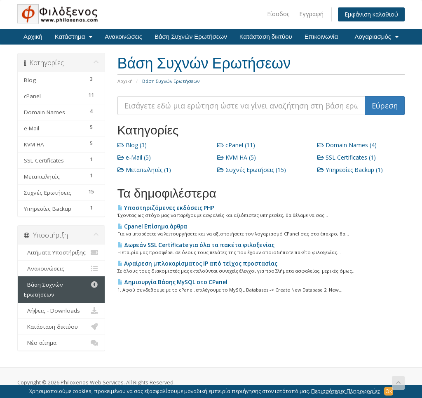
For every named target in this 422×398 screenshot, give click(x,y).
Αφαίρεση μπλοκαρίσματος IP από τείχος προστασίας (197, 263)
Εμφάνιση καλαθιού (371, 14)
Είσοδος (278, 14)
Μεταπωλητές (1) (144, 170)
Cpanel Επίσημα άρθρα (152, 226)
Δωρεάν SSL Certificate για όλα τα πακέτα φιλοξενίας (195, 245)
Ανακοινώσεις (123, 36)
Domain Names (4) (347, 145)
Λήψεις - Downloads (61, 311)
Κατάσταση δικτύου (265, 36)
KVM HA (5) (236, 157)
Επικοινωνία (321, 36)
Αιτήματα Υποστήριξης (61, 252)
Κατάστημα (74, 36)
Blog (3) (132, 145)
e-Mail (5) (134, 157)
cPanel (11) (236, 145)
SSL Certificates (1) (346, 157)
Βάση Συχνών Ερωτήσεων (191, 36)
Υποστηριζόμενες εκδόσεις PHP (165, 208)
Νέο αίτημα (61, 343)
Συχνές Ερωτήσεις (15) (251, 170)
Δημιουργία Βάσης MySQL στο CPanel (172, 282)
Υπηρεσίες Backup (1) (350, 170)
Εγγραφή (311, 14)
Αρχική (32, 36)
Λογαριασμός (376, 36)
